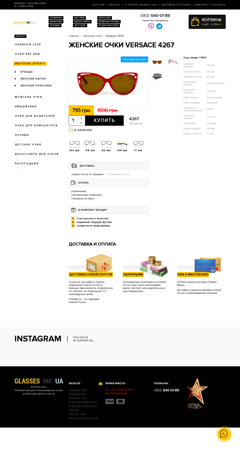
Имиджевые (26, 106)
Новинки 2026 (78, 412)
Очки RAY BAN (27, 54)
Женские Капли (33, 78)
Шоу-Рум (98, 5)
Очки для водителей (35, 116)
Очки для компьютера (36, 125)
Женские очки (28, 63)
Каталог (114, 5)
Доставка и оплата (176, 5)
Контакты (219, 5)
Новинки (56, 18)
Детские (80, 25)
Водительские (108, 25)
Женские (104, 18)
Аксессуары (82, 21)
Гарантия (201, 5)
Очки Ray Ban (77, 416)
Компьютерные (109, 21)
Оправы (55, 25)
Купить (104, 120)
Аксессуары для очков (37, 154)
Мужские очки (28, 97)
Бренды (26, 71)
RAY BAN (79, 18)
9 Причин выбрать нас (141, 5)
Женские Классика (36, 85)
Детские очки (28, 144)
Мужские (56, 21)
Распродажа (27, 163)
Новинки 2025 (28, 44)
